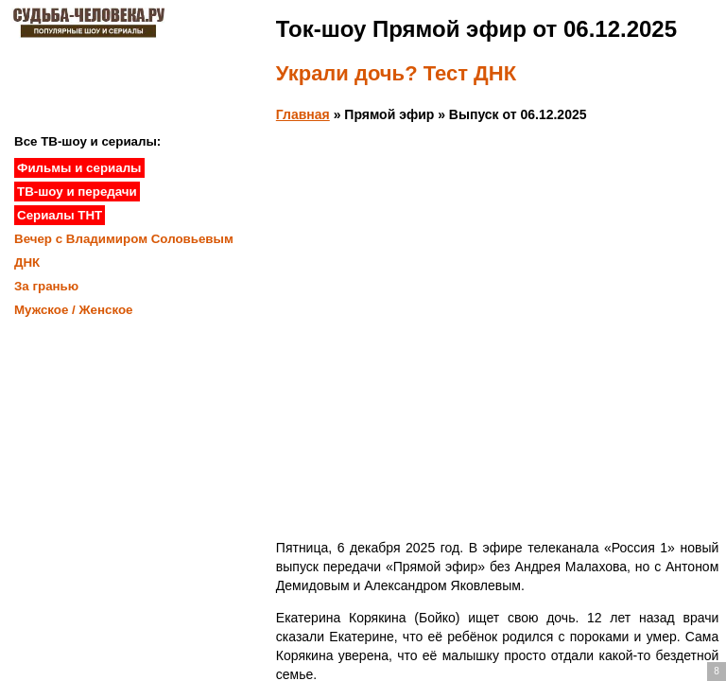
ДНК (27, 262)
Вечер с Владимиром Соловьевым (123, 239)
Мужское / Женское (73, 310)
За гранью (46, 286)
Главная (303, 114)
